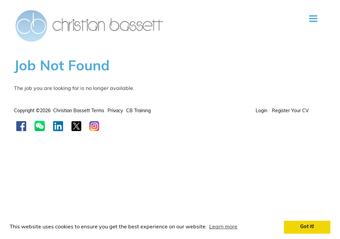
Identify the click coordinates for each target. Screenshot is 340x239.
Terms (97, 111)
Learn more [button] (223, 227)
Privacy (115, 111)
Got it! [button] (307, 226)
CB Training (138, 111)
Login (262, 111)
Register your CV (291, 111)
